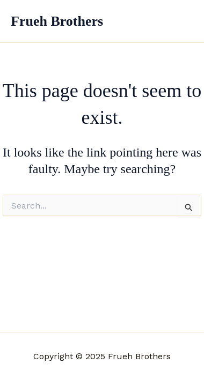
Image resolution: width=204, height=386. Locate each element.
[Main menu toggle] (181, 21)
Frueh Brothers (57, 21)
